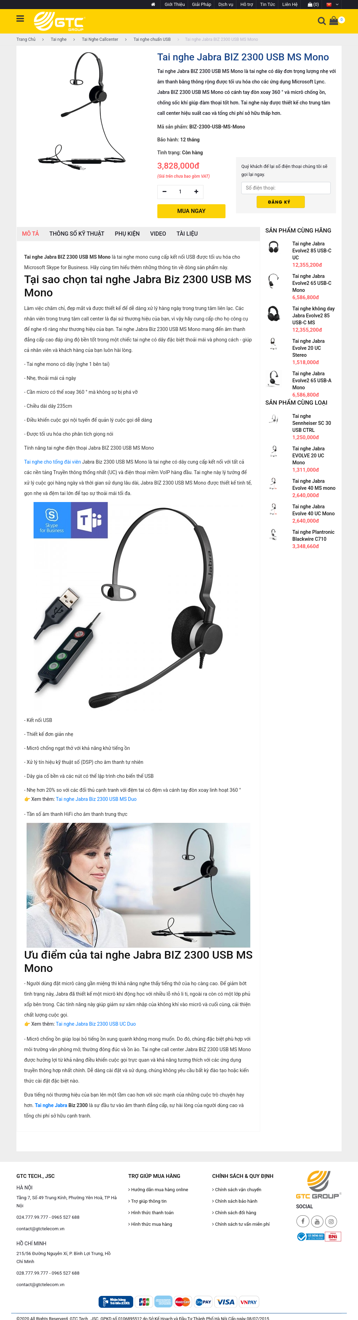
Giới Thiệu (175, 4)
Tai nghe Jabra (51, 1105)
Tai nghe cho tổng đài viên (52, 461)
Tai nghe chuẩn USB (148, 39)
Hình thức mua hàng (150, 1224)
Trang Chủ (25, 39)
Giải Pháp (201, 4)
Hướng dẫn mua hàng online (158, 1189)
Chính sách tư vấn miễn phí (241, 1224)
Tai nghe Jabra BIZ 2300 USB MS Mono (218, 39)
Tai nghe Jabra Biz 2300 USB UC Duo (96, 1024)
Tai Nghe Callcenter (95, 39)
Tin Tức (267, 4)
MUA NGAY (191, 211)
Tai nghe (54, 39)
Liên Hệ (290, 4)
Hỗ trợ (247, 4)
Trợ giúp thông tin (147, 1201)
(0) (313, 4)
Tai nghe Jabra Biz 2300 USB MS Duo (96, 799)
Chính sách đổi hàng (234, 1212)
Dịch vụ (226, 4)
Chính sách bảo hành (234, 1201)
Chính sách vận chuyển (237, 1189)
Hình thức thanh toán (151, 1212)
